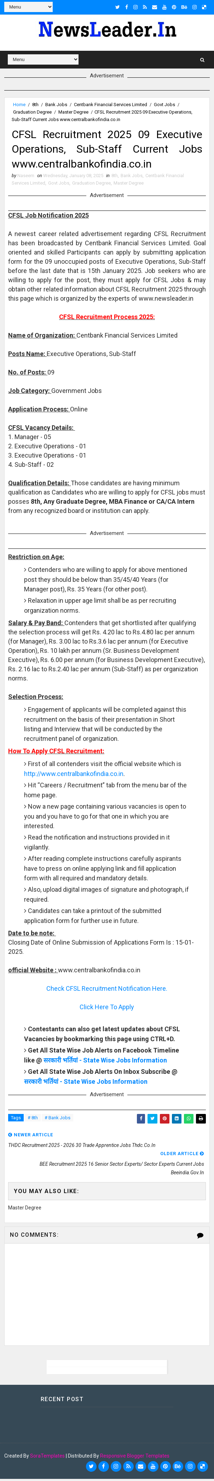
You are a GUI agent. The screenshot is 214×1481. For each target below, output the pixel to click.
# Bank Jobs (57, 1119)
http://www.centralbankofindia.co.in (73, 776)
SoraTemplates (47, 1458)
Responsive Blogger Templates (134, 1458)
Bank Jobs (56, 104)
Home (19, 104)
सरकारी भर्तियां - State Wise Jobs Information (105, 1062)
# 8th (33, 1119)
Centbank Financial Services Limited (110, 104)
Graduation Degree (32, 112)
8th (35, 104)
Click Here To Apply (107, 1009)
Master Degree (73, 112)
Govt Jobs (164, 104)
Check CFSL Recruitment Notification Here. (106, 990)
